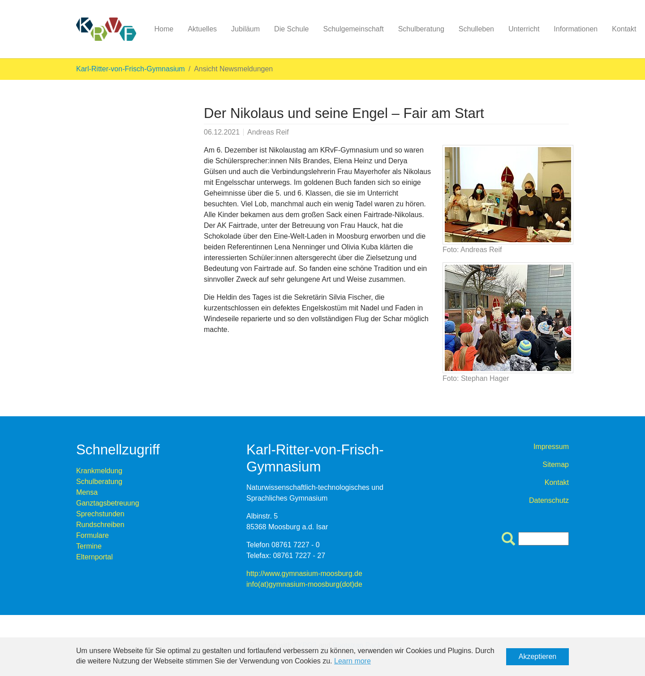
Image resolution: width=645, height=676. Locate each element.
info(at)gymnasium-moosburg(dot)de (304, 584)
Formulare (92, 535)
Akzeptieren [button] (538, 656)
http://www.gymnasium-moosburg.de (304, 573)
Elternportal (94, 557)
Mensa (87, 492)
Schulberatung (99, 481)
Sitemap (555, 464)
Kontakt (557, 482)
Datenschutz (549, 500)
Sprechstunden (100, 514)
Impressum (551, 446)
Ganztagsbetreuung (107, 503)
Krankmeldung (99, 471)
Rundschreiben (100, 524)
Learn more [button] (352, 661)
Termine (89, 546)
